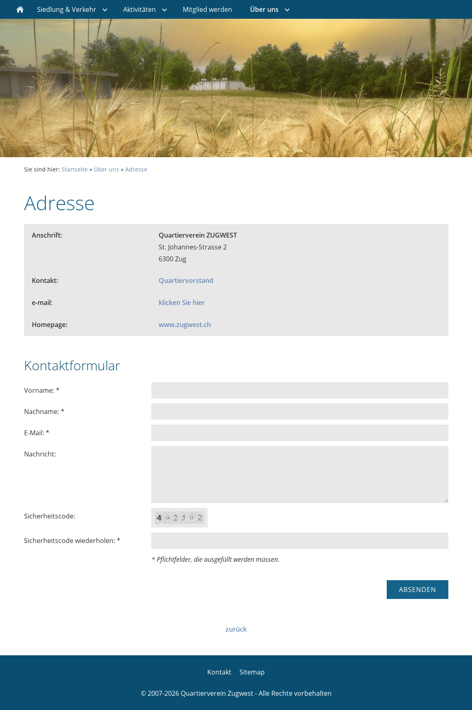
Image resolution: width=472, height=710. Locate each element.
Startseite (75, 169)
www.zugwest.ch (185, 324)
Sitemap (252, 672)
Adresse (136, 169)
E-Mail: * (36, 432)
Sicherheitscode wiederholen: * (72, 540)
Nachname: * (44, 411)
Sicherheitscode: (49, 516)
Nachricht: (40, 454)
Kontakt (219, 672)
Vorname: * (42, 390)
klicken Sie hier (182, 302)
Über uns (106, 169)
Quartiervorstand (186, 280)
